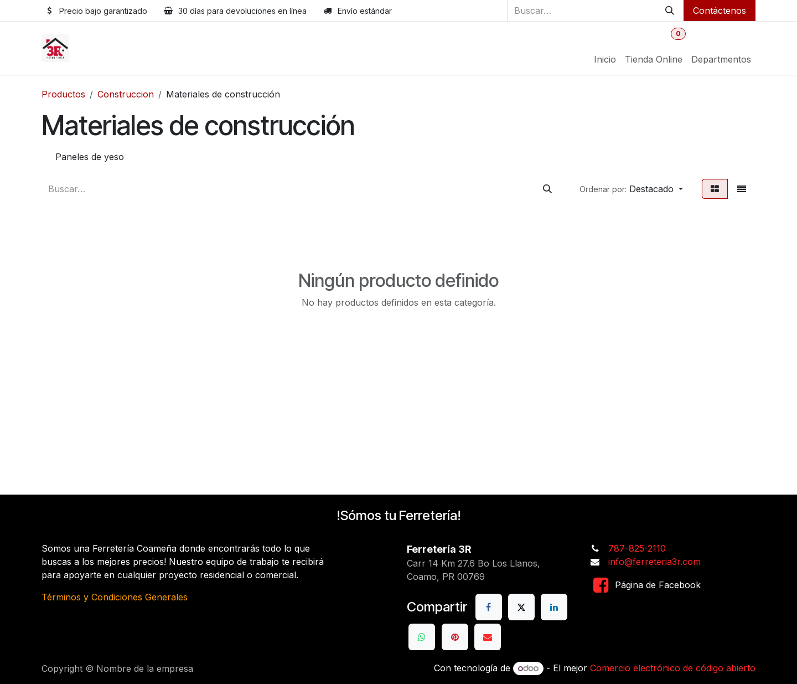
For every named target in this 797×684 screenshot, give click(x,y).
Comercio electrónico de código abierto (672, 667)
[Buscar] (670, 10)
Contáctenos (719, 10)
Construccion (125, 94)
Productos (63, 94)
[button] (631, 188)
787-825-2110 (637, 548)
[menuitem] (604, 59)
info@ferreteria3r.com (654, 561)
